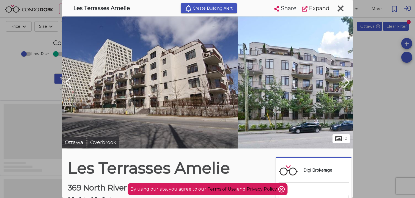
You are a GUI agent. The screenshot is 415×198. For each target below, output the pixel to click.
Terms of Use (221, 189)
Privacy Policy (262, 189)
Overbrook (103, 142)
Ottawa (74, 142)
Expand (315, 8)
